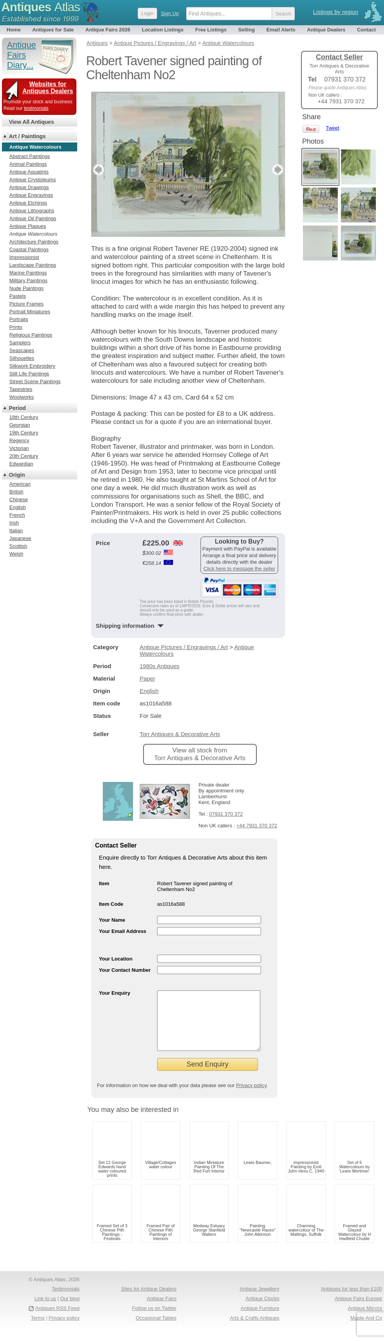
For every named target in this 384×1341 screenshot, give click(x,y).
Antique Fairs (161, 1310)
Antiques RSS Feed (57, 1320)
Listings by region (335, 12)
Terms (38, 1329)
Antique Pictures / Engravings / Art (184, 647)
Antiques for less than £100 (351, 1300)
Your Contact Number (124, 970)
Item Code (111, 904)
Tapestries (20, 389)
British (16, 492)
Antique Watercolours (33, 234)
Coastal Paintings (28, 249)
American (20, 484)
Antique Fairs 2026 (107, 30)
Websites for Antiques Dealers (47, 87)
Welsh (16, 554)
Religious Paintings (30, 335)
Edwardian (21, 464)
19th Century (23, 433)
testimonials (36, 108)
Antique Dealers (326, 30)
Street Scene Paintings (35, 381)
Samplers (20, 343)
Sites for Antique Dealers (148, 1300)
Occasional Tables (156, 1329)
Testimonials (66, 1300)
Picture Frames (26, 304)
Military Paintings (28, 280)
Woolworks (21, 397)
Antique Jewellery (259, 1300)
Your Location (115, 959)
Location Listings (163, 30)
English (149, 691)
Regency (19, 440)
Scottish (18, 546)
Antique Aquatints (28, 172)
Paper (147, 678)
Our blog (70, 1310)
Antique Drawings (29, 187)
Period (17, 408)
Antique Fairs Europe (358, 1310)
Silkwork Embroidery (32, 366)
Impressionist (24, 257)
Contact (366, 30)
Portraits (18, 319)
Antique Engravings (31, 195)
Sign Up (170, 13)
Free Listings (211, 30)
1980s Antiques (160, 666)
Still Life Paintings (29, 374)
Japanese (20, 538)
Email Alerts (281, 30)
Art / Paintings (27, 136)
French (17, 515)
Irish (14, 523)
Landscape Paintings (32, 265)
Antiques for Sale (53, 30)
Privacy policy (251, 1097)
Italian (16, 530)
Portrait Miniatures (29, 311)
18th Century (23, 417)
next (278, 169)
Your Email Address (122, 931)
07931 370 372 (226, 814)
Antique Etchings (28, 203)
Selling (246, 30)
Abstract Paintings (29, 156)
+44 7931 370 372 (256, 826)
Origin (17, 475)
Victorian (19, 448)
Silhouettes (21, 358)
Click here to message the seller (239, 568)
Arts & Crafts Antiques (254, 1329)
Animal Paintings (28, 164)
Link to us (45, 1310)
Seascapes (21, 350)
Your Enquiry (114, 993)
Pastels (17, 296)
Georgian (19, 425)
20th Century (23, 456)
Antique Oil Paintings (32, 218)
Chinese (18, 499)
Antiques (40, 7)
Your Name (112, 920)
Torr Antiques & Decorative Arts (180, 734)
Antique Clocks (262, 1310)
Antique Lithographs (31, 211)
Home (14, 30)
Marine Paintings (28, 273)
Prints (15, 327)
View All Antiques (31, 122)
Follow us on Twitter (154, 1320)
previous (97, 169)
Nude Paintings (26, 288)
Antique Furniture (259, 1320)
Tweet (332, 128)
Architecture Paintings (33, 242)
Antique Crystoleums (32, 179)
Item (104, 883)
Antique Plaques (27, 226)
